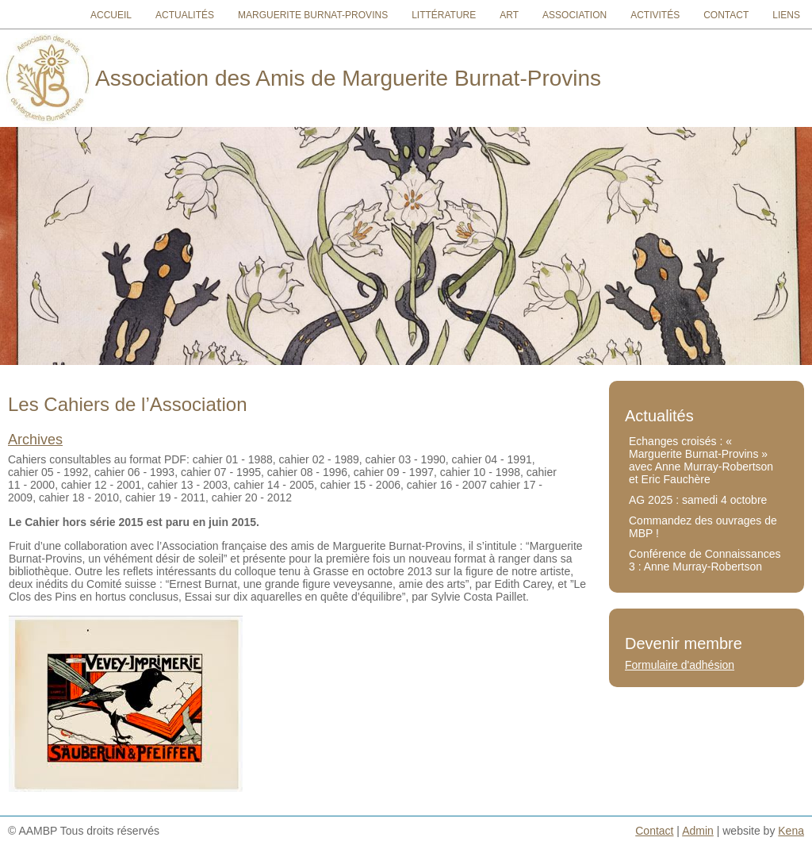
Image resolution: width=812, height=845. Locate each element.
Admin (698, 830)
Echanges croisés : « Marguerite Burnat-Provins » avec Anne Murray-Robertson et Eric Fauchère (701, 460)
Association (574, 15)
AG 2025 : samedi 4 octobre (698, 500)
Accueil (111, 15)
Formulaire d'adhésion (679, 665)
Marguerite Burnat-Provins (313, 15)
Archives (35, 439)
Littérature (444, 15)
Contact (726, 15)
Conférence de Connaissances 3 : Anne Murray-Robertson (704, 560)
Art (509, 15)
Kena (791, 830)
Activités (655, 15)
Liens (786, 15)
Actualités (184, 15)
